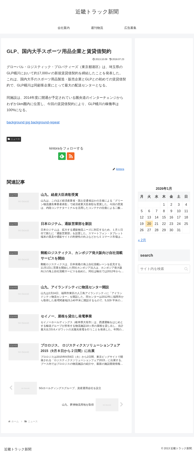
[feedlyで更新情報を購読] (62, 156)
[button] (186, 269)
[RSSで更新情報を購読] (70, 156)
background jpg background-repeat (33, 122)
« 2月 (142, 240)
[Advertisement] (164, 77)
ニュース (14, 139)
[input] (164, 269)
